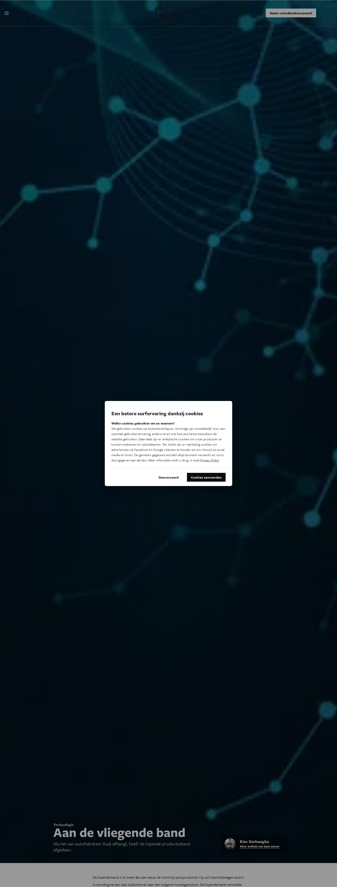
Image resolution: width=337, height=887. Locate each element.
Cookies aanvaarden (206, 477)
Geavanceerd (169, 477)
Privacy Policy (209, 460)
